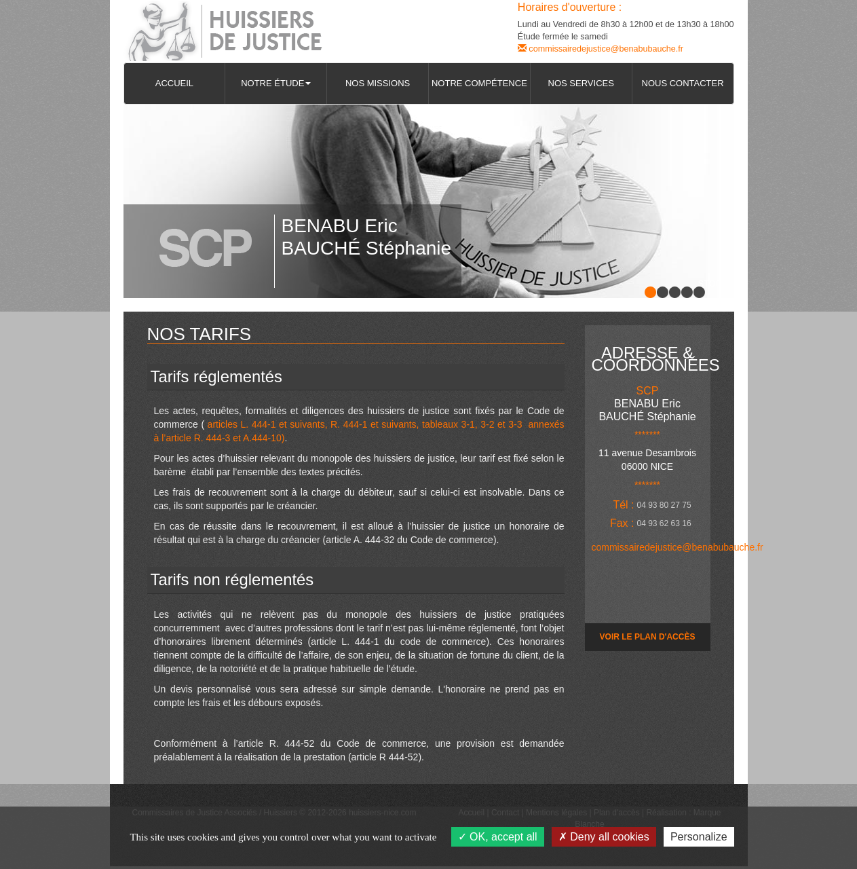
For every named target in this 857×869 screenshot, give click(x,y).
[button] (275, 83)
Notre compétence (479, 83)
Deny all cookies (603, 837)
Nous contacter (683, 83)
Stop (710, 283)
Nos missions (377, 83)
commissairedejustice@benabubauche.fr (600, 49)
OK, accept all (497, 837)
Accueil (174, 83)
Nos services (581, 83)
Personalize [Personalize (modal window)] (698, 837)
